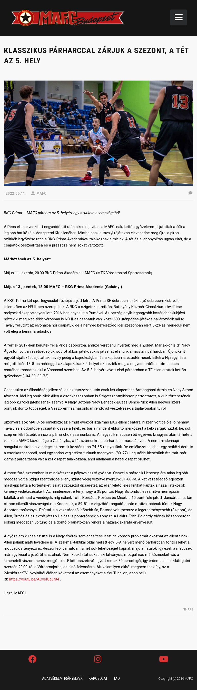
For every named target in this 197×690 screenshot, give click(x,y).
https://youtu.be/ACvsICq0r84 (34, 579)
